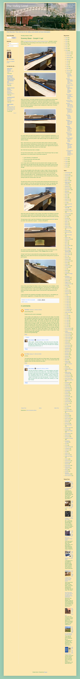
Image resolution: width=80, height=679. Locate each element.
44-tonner (67, 174)
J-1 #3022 (67, 307)
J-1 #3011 (67, 298)
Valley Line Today (68, 456)
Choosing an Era (68, 203)
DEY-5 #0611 (68, 253)
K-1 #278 (67, 315)
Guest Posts (67, 279)
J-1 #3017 (67, 304)
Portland (67, 395)
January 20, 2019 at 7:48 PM (42, 368)
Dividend (67, 259)
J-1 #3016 (67, 302)
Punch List (67, 403)
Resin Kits (67, 420)
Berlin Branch (68, 189)
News (66, 366)
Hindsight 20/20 (68, 283)
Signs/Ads (67, 435)
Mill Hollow (67, 351)
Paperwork (67, 385)
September (68, 57)
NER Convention (68, 363)
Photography (67, 390)
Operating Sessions (69, 379)
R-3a (66, 407)
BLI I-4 (66, 194)
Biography (67, 192)
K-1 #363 (67, 321)
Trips (66, 451)
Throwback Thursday (67, 441)
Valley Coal (67, 454)
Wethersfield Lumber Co (67, 467)
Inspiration (67, 293)
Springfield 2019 (69, 85)
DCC (66, 216)
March (67, 68)
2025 (66, 39)
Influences (67, 291)
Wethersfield (67, 465)
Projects (66, 398)
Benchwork (67, 188)
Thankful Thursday (69, 438)
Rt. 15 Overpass (68, 424)
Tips (66, 443)
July (67, 61)
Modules (67, 356)
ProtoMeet (67, 400)
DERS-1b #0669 (68, 227)
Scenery (26, 301)
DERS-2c (67, 237)
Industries (67, 290)
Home (40, 408)
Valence (66, 453)
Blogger (45, 672)
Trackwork (67, 450)
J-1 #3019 (67, 306)
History (66, 285)
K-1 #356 (67, 318)
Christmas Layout (68, 210)
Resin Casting (68, 418)
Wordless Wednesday (67, 473)
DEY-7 (66, 256)
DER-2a (66, 223)
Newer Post (23, 408)
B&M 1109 (67, 180)
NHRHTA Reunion (68, 369)
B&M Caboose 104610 (68, 183)
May (67, 64)
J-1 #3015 (67, 301)
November (68, 53)
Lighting (66, 342)
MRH (66, 359)
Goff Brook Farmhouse (67, 277)
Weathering (67, 462)
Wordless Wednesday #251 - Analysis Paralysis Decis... (69, 89)
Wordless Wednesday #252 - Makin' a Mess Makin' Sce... (69, 81)
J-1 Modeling (67, 309)
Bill (53, 219)
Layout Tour (67, 335)
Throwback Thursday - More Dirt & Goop (69, 75)
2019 (66, 50)
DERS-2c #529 (68, 239)
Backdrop (67, 184)
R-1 (65, 404)
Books (66, 196)
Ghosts (66, 270)
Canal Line (67, 200)
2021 (66, 46)
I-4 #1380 (67, 287)
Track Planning (68, 446)
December (68, 52)
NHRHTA (67, 368)
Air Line (66, 177)
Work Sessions (68, 475)
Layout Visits (67, 338)
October (68, 55)
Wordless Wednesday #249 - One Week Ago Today (69, 122)
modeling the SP (11, 97)
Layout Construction (67, 332)
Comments (10, 46)
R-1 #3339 (67, 406)
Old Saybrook (68, 376)
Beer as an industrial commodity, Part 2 (10, 99)
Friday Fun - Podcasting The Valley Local (69, 134)
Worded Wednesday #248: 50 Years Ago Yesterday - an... (69, 146)
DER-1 (66, 221)
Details (66, 240)
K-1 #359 (67, 320)
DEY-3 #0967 (68, 245)
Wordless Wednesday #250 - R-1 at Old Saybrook (69, 105)
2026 (66, 37)
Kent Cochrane (68, 328)
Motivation (67, 357)
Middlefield (67, 348)
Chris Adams (31, 340)
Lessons (67, 340)
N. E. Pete (27, 354)
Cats (66, 202)
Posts (9, 43)
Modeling (67, 354)
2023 (66, 43)
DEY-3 (66, 244)
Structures (67, 436)
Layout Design (68, 334)
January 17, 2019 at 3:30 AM (36, 309)
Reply (26, 334)
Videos (66, 459)
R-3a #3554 (67, 409)
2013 (66, 167)
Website (66, 463)
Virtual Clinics (68, 460)
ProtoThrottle (67, 401)
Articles (66, 179)
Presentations (68, 396)
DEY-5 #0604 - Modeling (68, 251)
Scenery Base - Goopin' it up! (69, 101)
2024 (66, 41)
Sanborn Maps (68, 427)
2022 (66, 45)
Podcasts (67, 393)
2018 (66, 157)
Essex (66, 262)
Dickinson (67, 257)
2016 (66, 161)
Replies (27, 337)
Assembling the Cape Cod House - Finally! (69, 139)
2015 (66, 163)
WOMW (66, 471)
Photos (66, 392)
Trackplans (67, 448)
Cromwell (67, 215)
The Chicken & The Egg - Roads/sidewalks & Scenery (69, 96)
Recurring (67, 415)
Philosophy (67, 387)
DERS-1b (67, 226)
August (68, 59)
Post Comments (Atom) (31, 410)
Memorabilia (67, 346)
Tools (66, 445)
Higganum (67, 282)
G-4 (66, 268)
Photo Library (68, 388)
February (68, 70)
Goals (66, 272)
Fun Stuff (67, 267)
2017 (66, 159)
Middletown (67, 350)
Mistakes (67, 353)
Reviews (67, 421)
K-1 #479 (67, 326)
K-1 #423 (67, 323)
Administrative (68, 175)
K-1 (65, 313)
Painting (66, 384)
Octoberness (67, 375)
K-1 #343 (67, 317)
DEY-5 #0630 (68, 254)
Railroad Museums (69, 411)
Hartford (66, 280)
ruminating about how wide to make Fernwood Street (36, 41)
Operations (67, 382)
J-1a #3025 (67, 310)
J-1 (65, 294)
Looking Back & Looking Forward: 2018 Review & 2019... (69, 153)
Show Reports (68, 433)
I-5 (65, 288)
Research (67, 416)
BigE (66, 191)
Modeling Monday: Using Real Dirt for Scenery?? (69, 129)
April (67, 66)
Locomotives (67, 345)
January (68, 72)
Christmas (67, 209)
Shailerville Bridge (68, 430)
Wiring (66, 469)
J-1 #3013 (67, 299)
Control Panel (68, 213)
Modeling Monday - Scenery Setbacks (68, 117)
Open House (67, 378)
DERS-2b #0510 (68, 234)
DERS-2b (67, 230)
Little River (67, 343)
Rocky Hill (67, 423)
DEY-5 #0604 (68, 248)
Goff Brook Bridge (68, 273)
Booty (66, 197)
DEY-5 (66, 247)
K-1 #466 (67, 325)
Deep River (67, 219)
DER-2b (66, 224)
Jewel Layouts (68, 312)
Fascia (66, 264)
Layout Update (68, 337)
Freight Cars (67, 265)
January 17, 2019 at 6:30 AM (35, 354)
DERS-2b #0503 (68, 232)
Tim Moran (27, 309)
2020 (66, 48)
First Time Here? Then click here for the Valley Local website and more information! (28, 32)
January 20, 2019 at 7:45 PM (42, 340)
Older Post (56, 408)
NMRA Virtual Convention (68, 373)
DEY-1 (66, 242)
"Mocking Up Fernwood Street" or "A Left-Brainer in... (69, 111)
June (67, 62)
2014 (66, 165)
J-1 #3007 (67, 296)
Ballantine (67, 186)
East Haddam (68, 261)
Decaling (67, 218)
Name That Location (67, 362)
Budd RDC (67, 199)
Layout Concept (68, 329)
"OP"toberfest (68, 172)
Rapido (66, 413)
